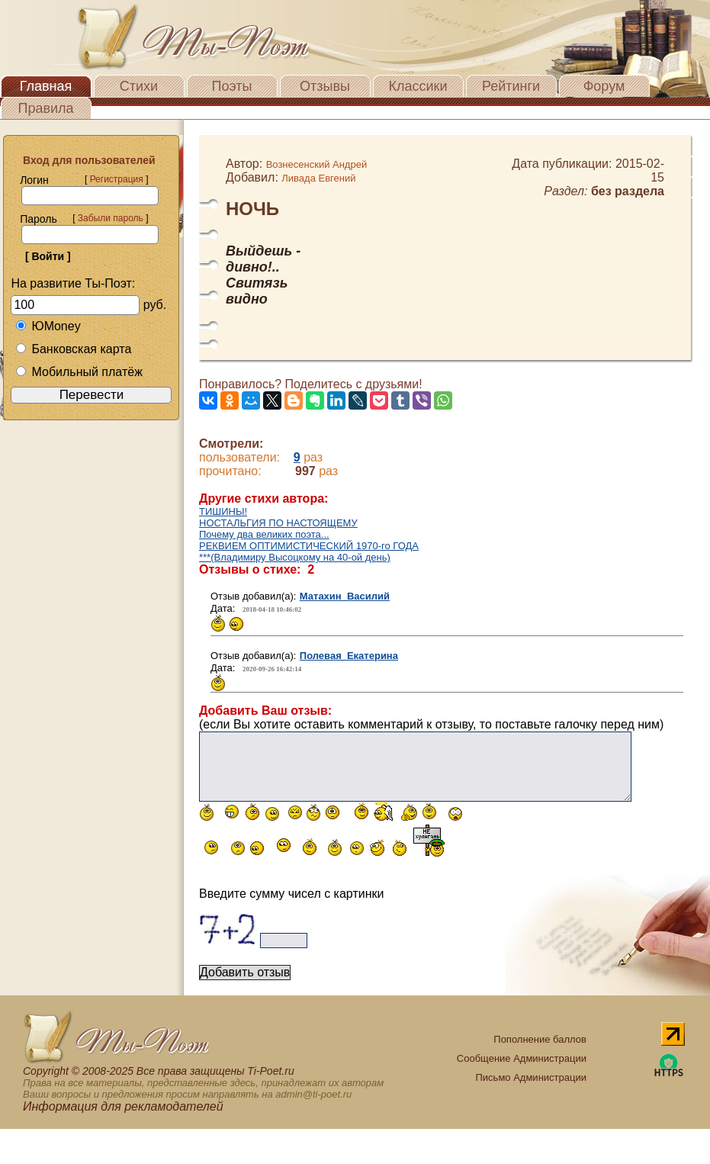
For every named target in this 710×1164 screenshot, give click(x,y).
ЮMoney (47, 326)
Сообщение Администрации (521, 1058)
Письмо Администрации (531, 1077)
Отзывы (325, 86)
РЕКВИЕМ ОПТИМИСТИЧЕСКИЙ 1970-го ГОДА (309, 545)
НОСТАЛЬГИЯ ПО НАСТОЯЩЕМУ (278, 523)
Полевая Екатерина (349, 655)
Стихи (139, 86)
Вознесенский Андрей (317, 164)
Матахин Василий (345, 596)
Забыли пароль (110, 218)
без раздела (627, 191)
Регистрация (116, 179)
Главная (46, 86)
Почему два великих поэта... (264, 534)
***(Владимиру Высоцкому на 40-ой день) (294, 557)
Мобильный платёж (78, 371)
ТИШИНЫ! (223, 511)
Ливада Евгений (318, 178)
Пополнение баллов (539, 1039)
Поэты (232, 86)
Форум (604, 86)
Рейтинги (511, 86)
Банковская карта (73, 348)
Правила (45, 108)
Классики (418, 86)
